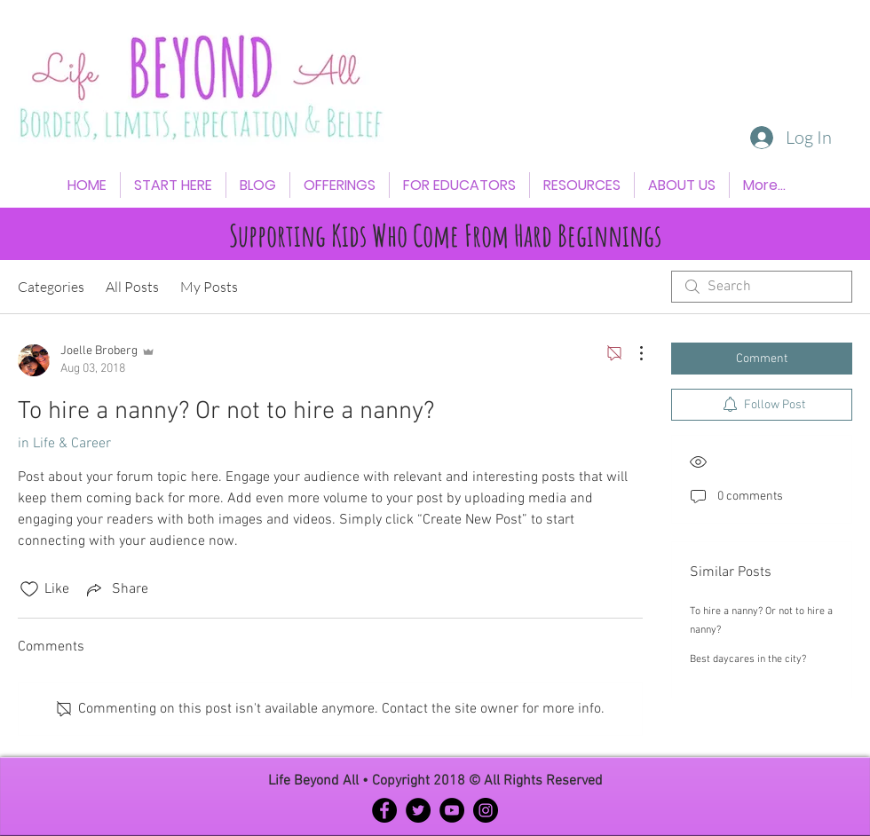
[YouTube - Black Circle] (451, 810)
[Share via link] (115, 589)
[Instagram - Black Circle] (485, 810)
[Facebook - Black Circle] (384, 810)
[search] (761, 287)
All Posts (132, 287)
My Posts (209, 287)
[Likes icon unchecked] (29, 589)
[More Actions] (632, 353)
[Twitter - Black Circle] (418, 810)
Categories (51, 287)
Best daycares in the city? (748, 659)
